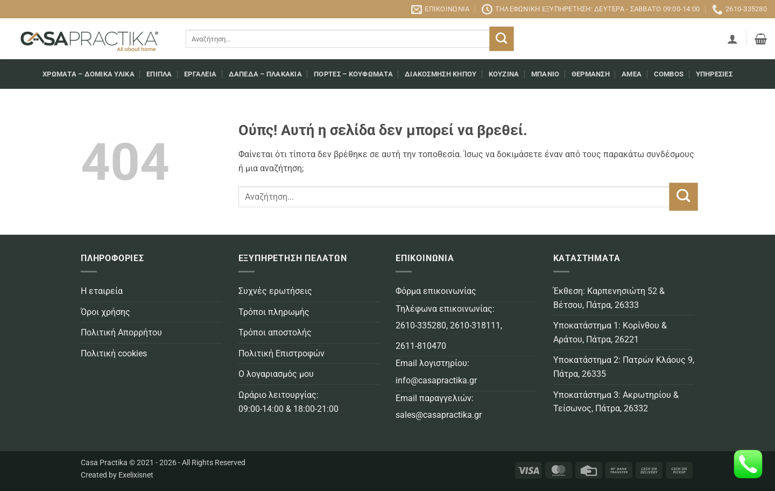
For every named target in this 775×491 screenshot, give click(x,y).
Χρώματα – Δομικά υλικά (89, 74)
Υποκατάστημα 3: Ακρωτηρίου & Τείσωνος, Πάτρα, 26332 (616, 402)
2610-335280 (421, 325)
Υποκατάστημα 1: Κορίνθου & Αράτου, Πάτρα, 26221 (610, 332)
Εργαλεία (200, 74)
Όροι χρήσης (105, 312)
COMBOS (669, 74)
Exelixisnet (135, 475)
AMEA (632, 74)
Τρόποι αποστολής (275, 332)
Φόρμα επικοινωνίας (436, 291)
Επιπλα (159, 74)
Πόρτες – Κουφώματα (353, 74)
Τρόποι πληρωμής (273, 312)
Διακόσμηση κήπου (440, 74)
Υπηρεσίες (714, 74)
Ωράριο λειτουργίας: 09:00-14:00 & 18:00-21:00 (288, 402)
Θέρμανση (591, 74)
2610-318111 (475, 325)
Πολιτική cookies (114, 353)
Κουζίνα (504, 74)
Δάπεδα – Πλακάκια (265, 74)
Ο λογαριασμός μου (276, 374)
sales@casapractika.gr (439, 415)
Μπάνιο (545, 74)
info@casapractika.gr (436, 380)
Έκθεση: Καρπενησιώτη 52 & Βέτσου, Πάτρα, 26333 (609, 298)
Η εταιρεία (102, 291)
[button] (732, 39)
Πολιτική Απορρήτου (121, 332)
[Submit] (501, 39)
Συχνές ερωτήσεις (275, 291)
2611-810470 (421, 346)
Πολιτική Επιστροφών (281, 353)
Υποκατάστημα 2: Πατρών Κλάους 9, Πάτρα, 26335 (623, 367)
